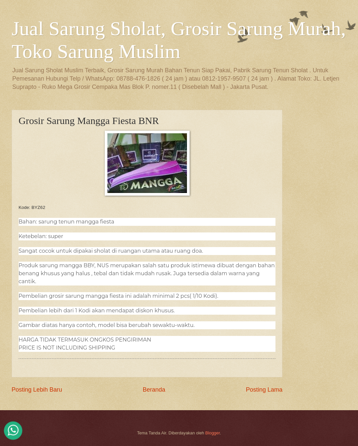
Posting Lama (264, 389)
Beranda (154, 389)
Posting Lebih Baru (37, 389)
